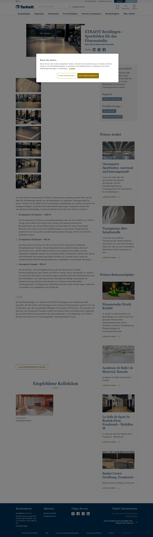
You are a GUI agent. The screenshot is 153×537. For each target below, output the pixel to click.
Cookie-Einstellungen (66, 75)
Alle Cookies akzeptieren (88, 75)
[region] (77, 68)
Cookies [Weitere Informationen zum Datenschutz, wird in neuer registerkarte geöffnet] (72, 68)
